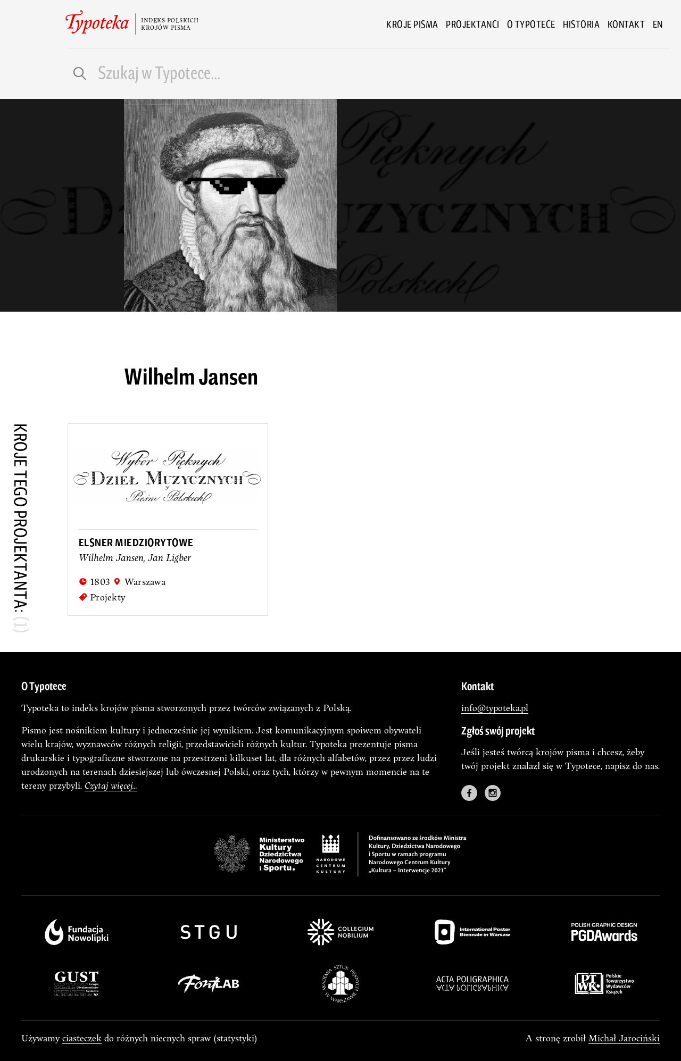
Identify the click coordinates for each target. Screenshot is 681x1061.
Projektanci (473, 24)
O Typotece (531, 24)
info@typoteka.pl (494, 707)
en (658, 24)
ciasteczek (82, 1037)
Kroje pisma (412, 24)
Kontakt (626, 24)
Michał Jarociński (624, 1037)
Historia (581, 24)
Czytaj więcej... (111, 785)
